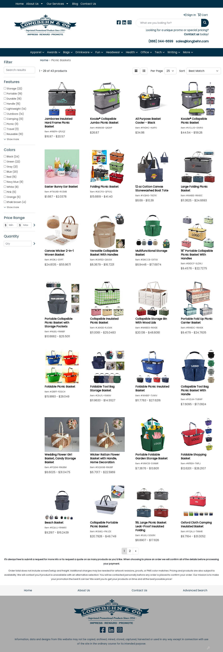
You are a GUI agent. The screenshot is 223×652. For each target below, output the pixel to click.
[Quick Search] (168, 23)
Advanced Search (195, 590)
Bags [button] (66, 52)
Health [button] (130, 52)
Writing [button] (172, 52)
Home (20, 4)
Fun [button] (97, 52)
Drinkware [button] (82, 52)
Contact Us (88, 4)
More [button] (186, 52)
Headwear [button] (113, 52)
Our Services (55, 4)
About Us (32, 4)
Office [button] (145, 52)
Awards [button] (52, 52)
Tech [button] (158, 52)
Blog (75, 4)
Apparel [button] (35, 52)
